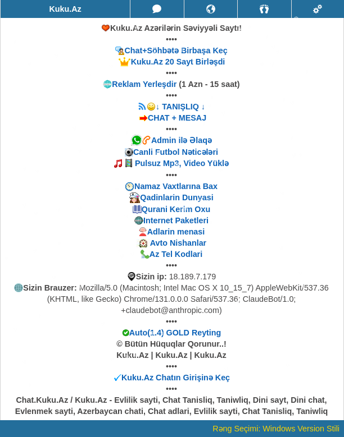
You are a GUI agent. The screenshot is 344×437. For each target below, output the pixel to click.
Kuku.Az (65, 8)
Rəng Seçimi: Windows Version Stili (276, 428)
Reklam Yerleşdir (144, 84)
